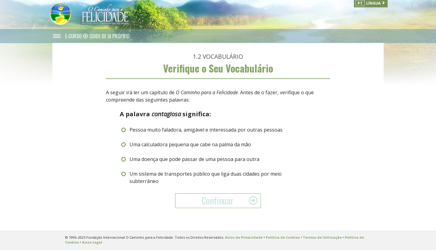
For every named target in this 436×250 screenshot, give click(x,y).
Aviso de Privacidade (244, 237)
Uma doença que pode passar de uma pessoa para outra (194, 159)
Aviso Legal (92, 242)
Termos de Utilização (322, 237)
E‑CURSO (74, 36)
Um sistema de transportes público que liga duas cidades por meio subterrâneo (206, 177)
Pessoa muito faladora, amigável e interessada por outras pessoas (206, 129)
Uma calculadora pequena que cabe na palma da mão (190, 144)
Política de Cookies (283, 237)
